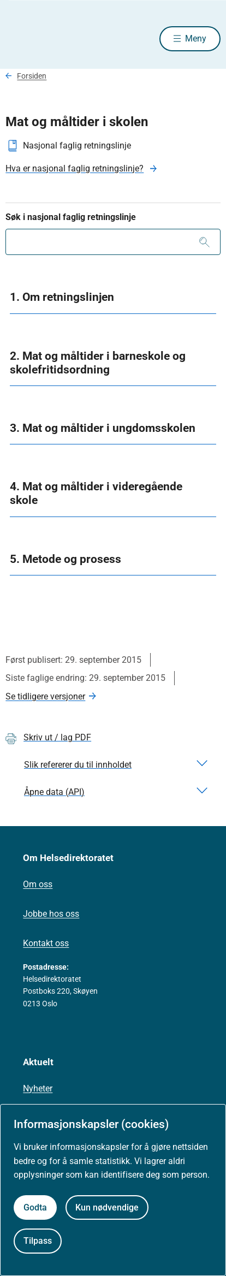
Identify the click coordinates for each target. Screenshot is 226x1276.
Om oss (37, 884)
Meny (195, 38)
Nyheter (37, 1088)
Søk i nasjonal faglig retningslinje (70, 217)
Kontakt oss (46, 943)
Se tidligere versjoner (45, 696)
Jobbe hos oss (51, 914)
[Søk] (204, 241)
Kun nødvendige (107, 1207)
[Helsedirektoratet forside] (18, 38)
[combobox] (112, 241)
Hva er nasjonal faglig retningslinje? (74, 168)
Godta (35, 1207)
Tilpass (37, 1241)
